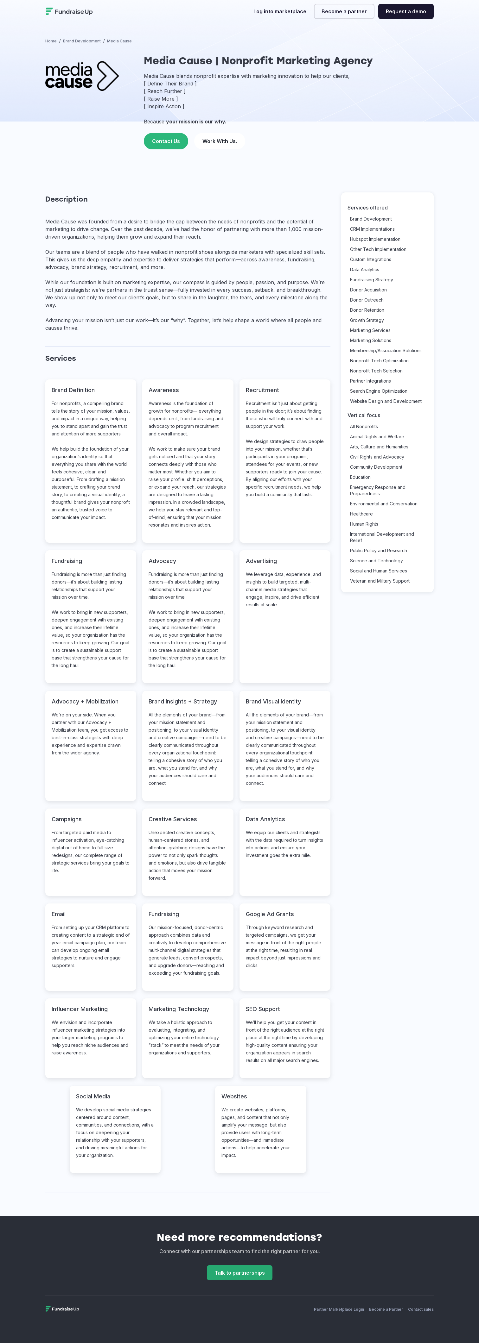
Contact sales (421, 1309)
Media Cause (60, 221)
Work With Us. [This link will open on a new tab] (219, 141)
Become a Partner (386, 1309)
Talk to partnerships (239, 1273)
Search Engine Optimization (378, 391)
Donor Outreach (367, 300)
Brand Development (371, 219)
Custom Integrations (370, 259)
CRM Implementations (372, 229)
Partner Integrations (370, 381)
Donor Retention (367, 310)
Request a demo (406, 11)
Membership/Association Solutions (386, 350)
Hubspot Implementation (375, 239)
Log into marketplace (279, 11)
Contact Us (166, 141)
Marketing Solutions (370, 340)
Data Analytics (364, 269)
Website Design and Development (386, 401)
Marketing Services (370, 330)
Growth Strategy (367, 320)
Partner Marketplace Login (339, 1309)
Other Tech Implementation (378, 249)
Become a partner (344, 11)
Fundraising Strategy (371, 279)
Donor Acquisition (368, 289)
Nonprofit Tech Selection (376, 370)
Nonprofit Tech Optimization (379, 360)
